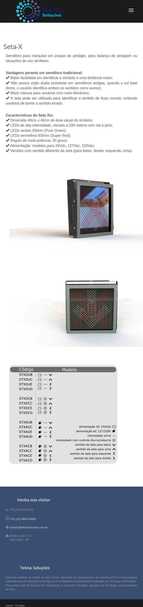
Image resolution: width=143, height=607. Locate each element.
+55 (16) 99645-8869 (23, 519)
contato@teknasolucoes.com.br (28, 527)
